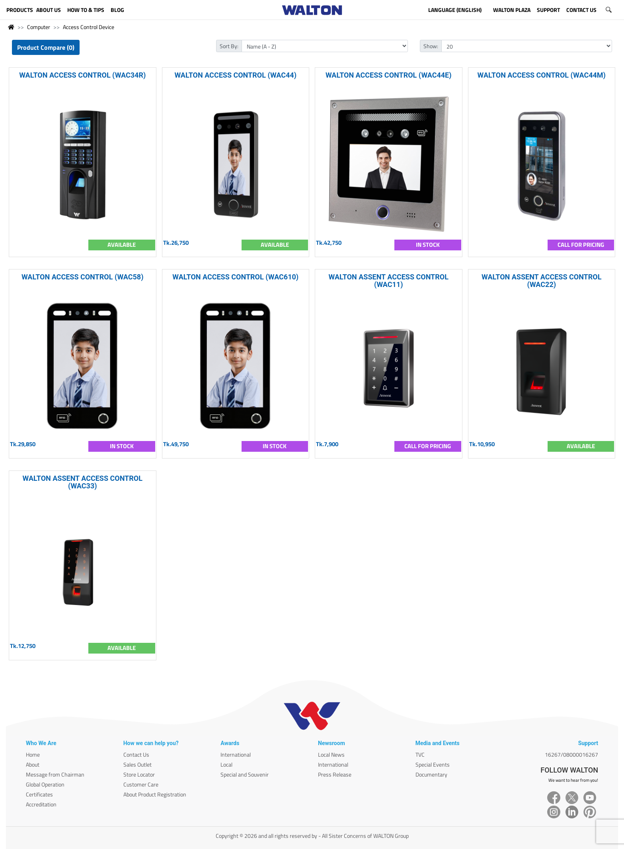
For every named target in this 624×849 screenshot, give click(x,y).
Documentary (431, 774)
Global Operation (45, 784)
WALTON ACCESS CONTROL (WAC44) (235, 75)
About (32, 764)
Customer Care (140, 784)
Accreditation (41, 804)
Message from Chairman (55, 774)
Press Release (334, 774)
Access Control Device (88, 27)
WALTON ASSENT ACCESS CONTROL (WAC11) (388, 281)
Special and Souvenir (244, 774)
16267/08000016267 (571, 754)
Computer (38, 27)
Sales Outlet (137, 764)
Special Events (432, 764)
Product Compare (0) (45, 47)
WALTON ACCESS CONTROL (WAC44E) (389, 75)
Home (33, 754)
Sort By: (229, 46)
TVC (420, 754)
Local (226, 764)
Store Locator (139, 774)
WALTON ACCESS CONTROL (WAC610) (235, 277)
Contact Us (136, 754)
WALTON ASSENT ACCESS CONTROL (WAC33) (82, 482)
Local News (331, 754)
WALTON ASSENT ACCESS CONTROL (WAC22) (541, 281)
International (235, 754)
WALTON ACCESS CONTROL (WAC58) (82, 277)
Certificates (39, 794)
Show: (430, 46)
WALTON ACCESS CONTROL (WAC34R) (82, 75)
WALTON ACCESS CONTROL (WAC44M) (542, 75)
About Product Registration (154, 794)
